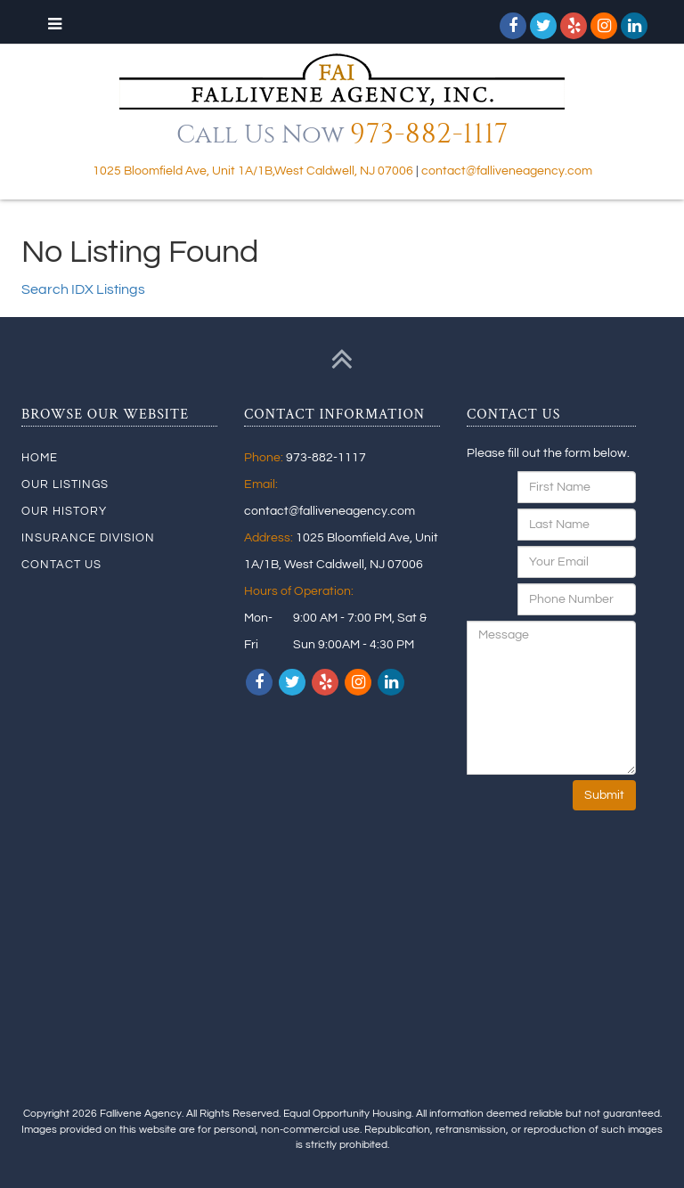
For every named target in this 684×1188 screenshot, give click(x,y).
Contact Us (61, 564)
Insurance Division (88, 538)
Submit (604, 795)
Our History (64, 511)
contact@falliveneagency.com (506, 171)
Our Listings (65, 484)
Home (39, 458)
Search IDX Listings (83, 289)
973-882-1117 (429, 134)
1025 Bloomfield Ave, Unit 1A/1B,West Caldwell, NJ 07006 (253, 171)
